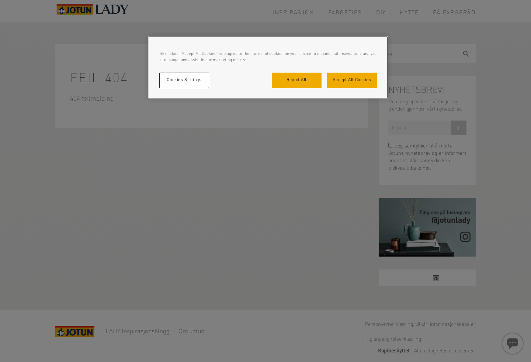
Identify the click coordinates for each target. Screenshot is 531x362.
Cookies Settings (184, 80)
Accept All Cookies (352, 80)
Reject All (296, 80)
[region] (268, 67)
